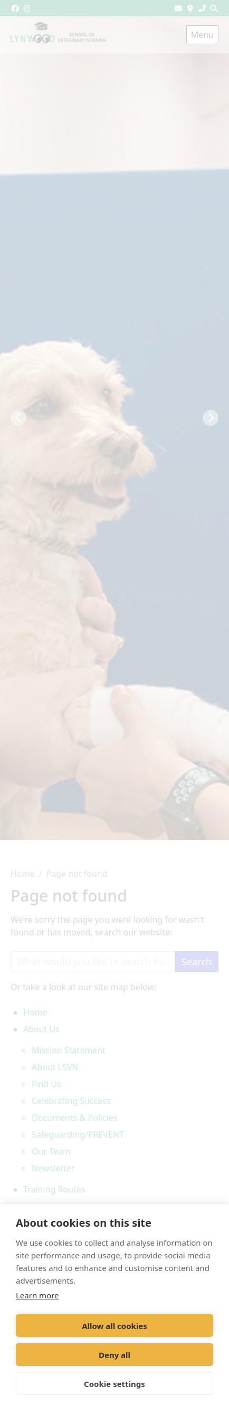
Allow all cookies (114, 1326)
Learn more (37, 1295)
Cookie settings (114, 1383)
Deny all (114, 1355)
